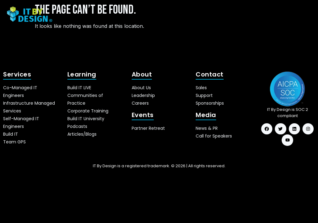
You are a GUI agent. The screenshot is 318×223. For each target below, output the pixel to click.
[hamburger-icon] (305, 14)
